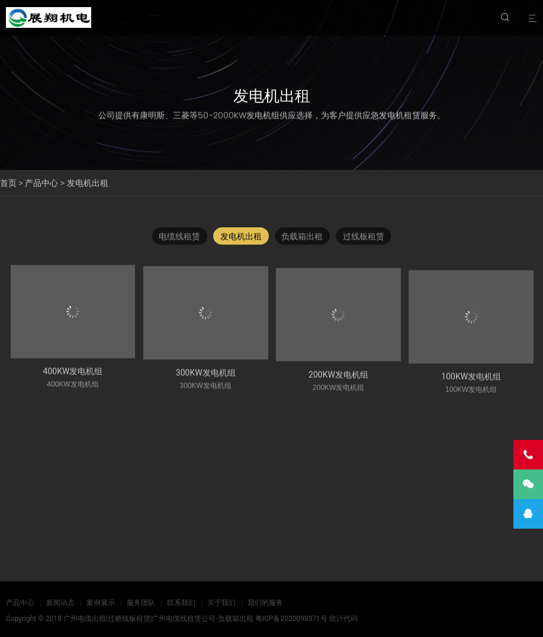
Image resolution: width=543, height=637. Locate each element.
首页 (8, 183)
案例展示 (100, 603)
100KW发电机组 (471, 389)
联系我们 (181, 603)
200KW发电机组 (338, 384)
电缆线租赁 (179, 238)
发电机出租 (87, 183)
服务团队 (141, 603)
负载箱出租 (302, 238)
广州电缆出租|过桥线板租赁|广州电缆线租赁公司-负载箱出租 (158, 619)
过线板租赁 (364, 238)
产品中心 (41, 183)
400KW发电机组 (73, 377)
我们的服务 (265, 603)
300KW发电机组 (206, 380)
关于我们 (221, 603)
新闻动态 (60, 603)
